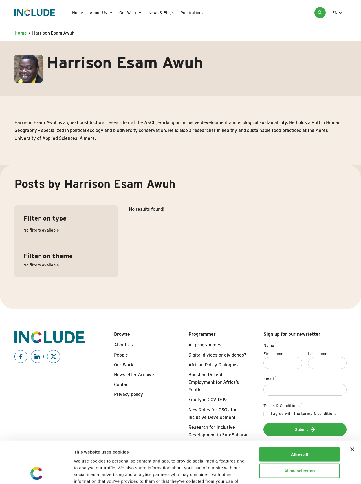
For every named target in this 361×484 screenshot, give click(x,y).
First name (273, 353)
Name (269, 345)
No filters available (41, 230)
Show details (296, 472)
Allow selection (299, 431)
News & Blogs (161, 12)
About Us (98, 12)
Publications (191, 12)
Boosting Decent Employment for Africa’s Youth (213, 382)
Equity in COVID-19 (207, 399)
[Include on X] (53, 356)
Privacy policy (128, 394)
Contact (122, 384)
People (121, 355)
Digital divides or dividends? (217, 355)
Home (77, 12)
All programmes (204, 345)
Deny (299, 448)
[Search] (320, 12)
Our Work (127, 12)
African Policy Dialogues (213, 365)
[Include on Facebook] (20, 356)
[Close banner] (352, 410)
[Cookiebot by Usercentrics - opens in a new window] (36, 473)
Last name (317, 353)
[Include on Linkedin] (37, 356)
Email (269, 378)
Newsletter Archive (134, 374)
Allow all (299, 415)
